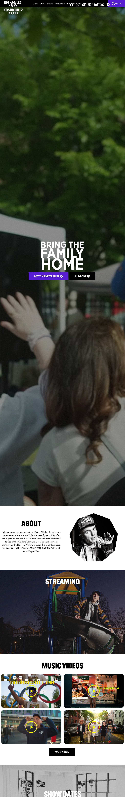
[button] (31, 691)
